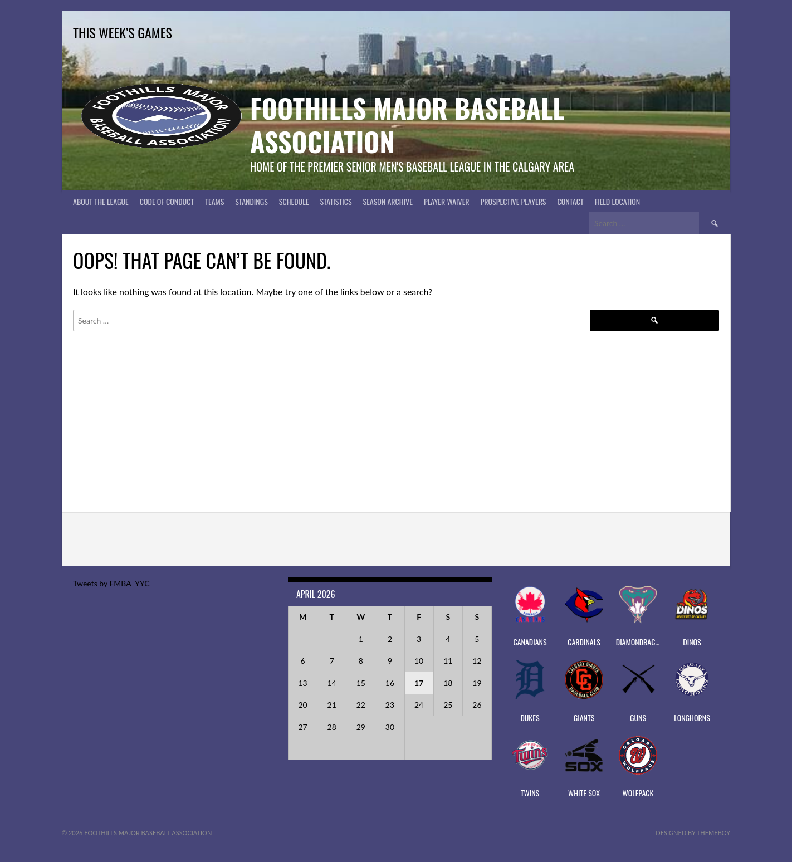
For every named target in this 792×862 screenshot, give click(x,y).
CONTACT (571, 201)
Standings (251, 201)
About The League (101, 201)
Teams (214, 201)
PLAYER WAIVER (447, 201)
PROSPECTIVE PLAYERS (513, 201)
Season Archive (388, 201)
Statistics (335, 201)
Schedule (294, 201)
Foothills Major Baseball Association (407, 124)
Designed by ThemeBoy (693, 832)
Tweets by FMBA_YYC (111, 583)
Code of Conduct (167, 201)
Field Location (618, 201)
